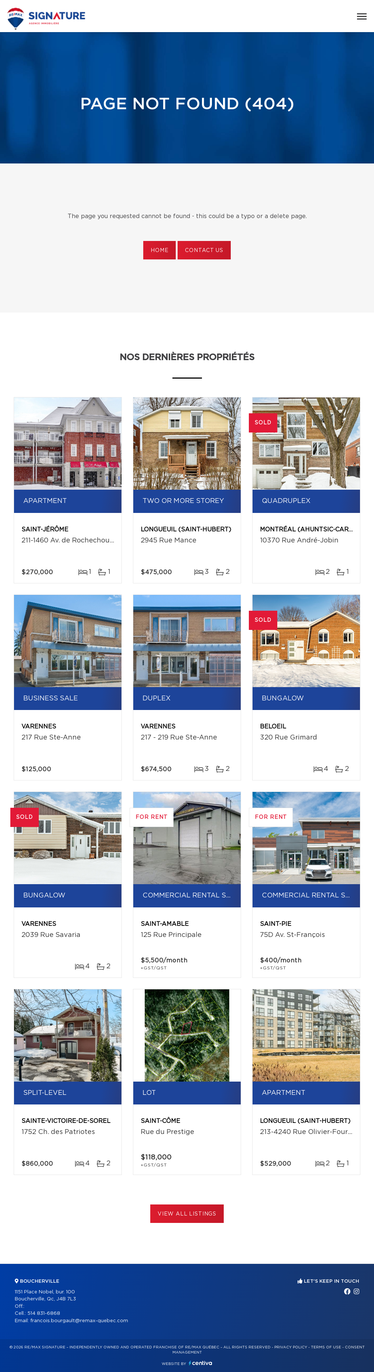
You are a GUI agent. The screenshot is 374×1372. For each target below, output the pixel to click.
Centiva (200, 1363)
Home (159, 250)
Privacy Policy (290, 1347)
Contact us (204, 250)
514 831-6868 (43, 1313)
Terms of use (326, 1347)
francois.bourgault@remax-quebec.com (79, 1320)
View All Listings (187, 1214)
